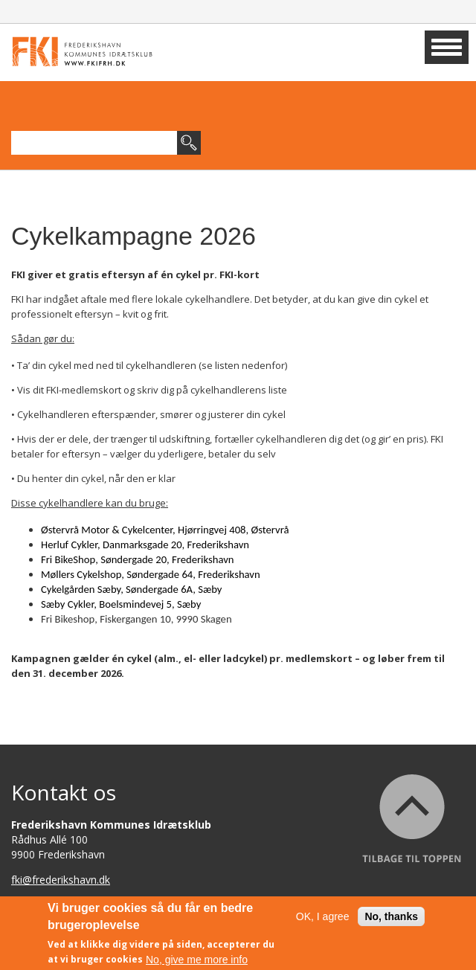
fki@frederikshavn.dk (60, 880)
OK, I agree (323, 920)
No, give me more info (197, 963)
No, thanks (391, 920)
